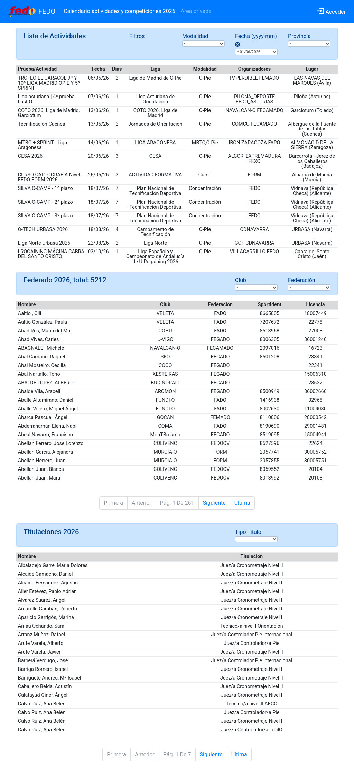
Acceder (331, 12)
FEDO (46, 11)
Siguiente (214, 503)
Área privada (196, 11)
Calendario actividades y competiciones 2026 (119, 11)
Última (242, 503)
